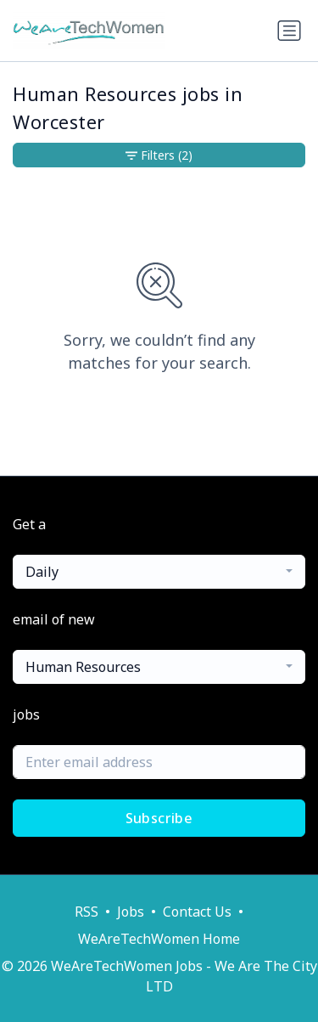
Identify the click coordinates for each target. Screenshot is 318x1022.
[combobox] (159, 572)
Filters (159, 155)
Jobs (130, 911)
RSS (86, 911)
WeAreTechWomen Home (159, 938)
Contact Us (197, 911)
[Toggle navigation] (289, 30)
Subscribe (159, 818)
